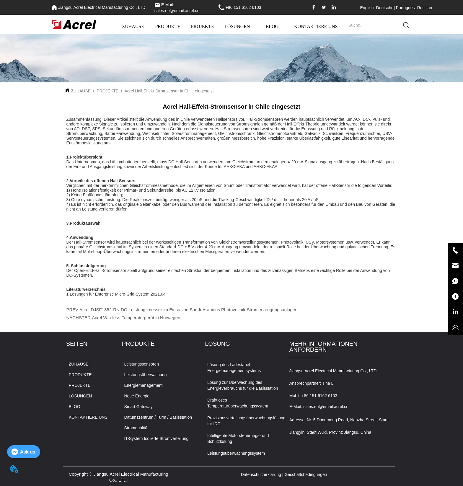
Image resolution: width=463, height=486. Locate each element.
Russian (424, 7)
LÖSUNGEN (237, 26)
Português (405, 7)
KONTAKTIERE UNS (316, 26)
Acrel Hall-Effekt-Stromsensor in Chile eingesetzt (168, 91)
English (367, 7)
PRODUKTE (167, 26)
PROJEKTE (202, 26)
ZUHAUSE (133, 26)
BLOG (271, 26)
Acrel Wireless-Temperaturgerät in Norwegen (136, 317)
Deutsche (385, 7)
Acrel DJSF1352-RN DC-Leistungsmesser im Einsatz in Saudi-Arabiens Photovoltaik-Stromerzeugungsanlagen (188, 309)
